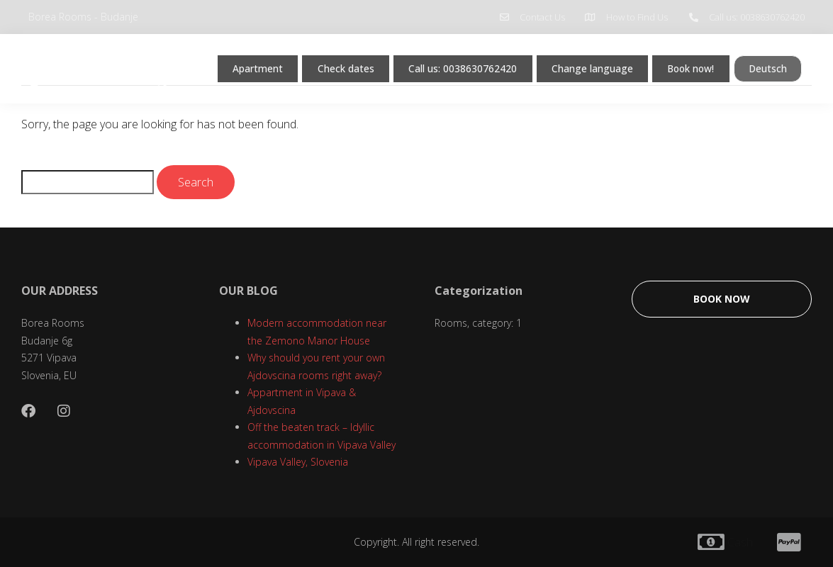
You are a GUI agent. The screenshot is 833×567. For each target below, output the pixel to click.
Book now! (695, 64)
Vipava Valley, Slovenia (297, 461)
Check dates (322, 64)
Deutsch (220, 94)
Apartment (229, 64)
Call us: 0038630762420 (448, 64)
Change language (588, 64)
